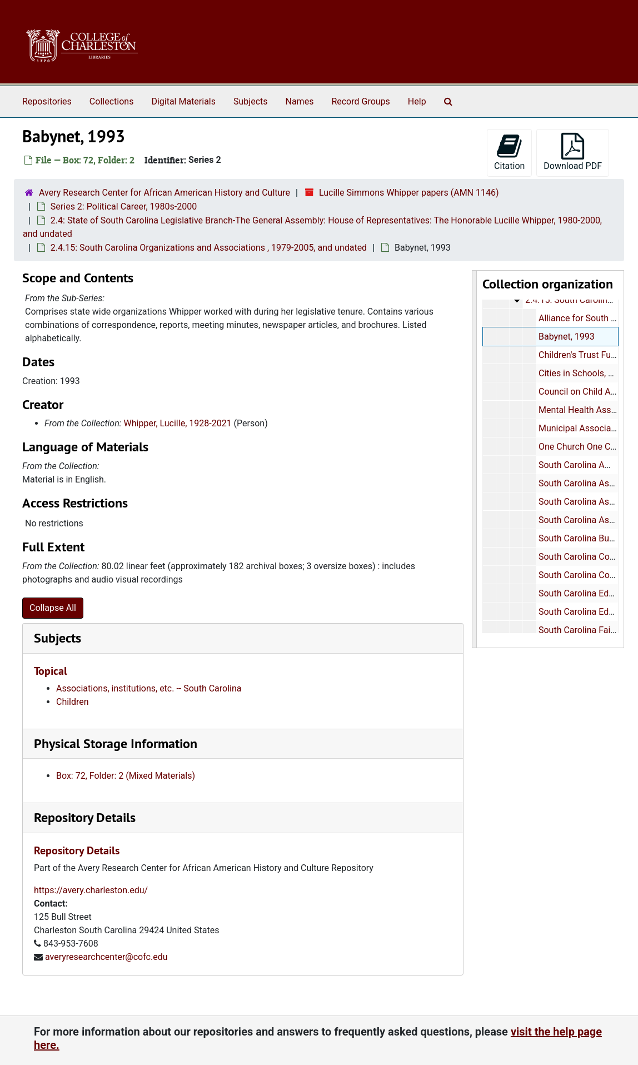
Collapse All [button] (52, 608)
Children (72, 701)
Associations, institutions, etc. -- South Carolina (149, 688)
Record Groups (360, 101)
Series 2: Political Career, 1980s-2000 (124, 206)
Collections (111, 101)
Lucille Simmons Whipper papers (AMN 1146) (409, 192)
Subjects (250, 101)
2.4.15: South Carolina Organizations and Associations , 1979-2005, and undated (209, 247)
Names (300, 101)
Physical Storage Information (115, 743)
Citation (509, 152)
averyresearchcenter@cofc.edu (106, 957)
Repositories (47, 101)
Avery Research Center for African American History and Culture (164, 192)
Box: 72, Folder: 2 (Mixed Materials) (125, 775)
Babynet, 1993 (566, 336)
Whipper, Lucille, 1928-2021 (178, 423)
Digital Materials (183, 101)
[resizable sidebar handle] (474, 459)
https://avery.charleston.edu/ (91, 890)
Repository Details (85, 817)
